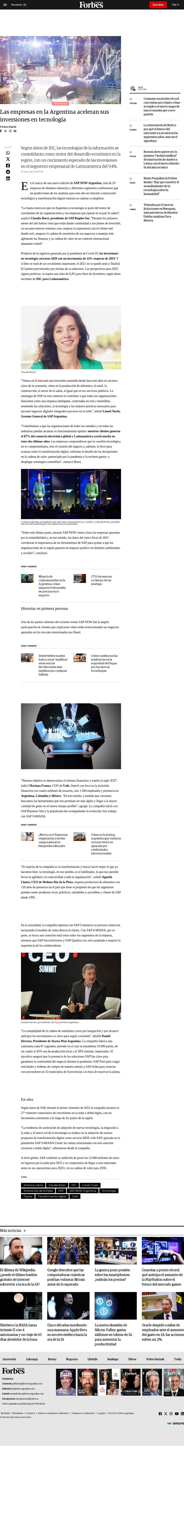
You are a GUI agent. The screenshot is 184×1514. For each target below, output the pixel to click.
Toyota (28, 1196)
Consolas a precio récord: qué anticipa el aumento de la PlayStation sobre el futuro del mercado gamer (162, 1277)
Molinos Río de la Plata (38, 1190)
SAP (61, 1190)
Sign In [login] (175, 4)
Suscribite (158, 4)
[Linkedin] (182, 1414)
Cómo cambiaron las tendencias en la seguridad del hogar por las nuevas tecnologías (104, 663)
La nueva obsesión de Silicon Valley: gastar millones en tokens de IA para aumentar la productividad (113, 1335)
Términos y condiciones (83, 1413)
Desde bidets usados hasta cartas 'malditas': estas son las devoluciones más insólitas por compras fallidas (53, 665)
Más (159, 88)
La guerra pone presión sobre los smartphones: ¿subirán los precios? (112, 1275)
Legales (102, 1413)
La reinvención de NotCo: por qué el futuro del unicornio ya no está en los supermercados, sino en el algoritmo (161, 133)
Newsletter (18, 1413)
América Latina (33, 1185)
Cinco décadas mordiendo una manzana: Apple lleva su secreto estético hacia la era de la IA (67, 1332)
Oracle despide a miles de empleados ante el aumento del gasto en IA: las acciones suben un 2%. (163, 1332)
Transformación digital (52, 1196)
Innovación (9, 1359)
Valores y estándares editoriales (53, 1413)
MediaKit (5, 1413)
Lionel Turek (90, 1185)
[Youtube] (177, 1414)
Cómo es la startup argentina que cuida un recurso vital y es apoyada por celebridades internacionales (106, 844)
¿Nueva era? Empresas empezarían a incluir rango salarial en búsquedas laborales (53, 840)
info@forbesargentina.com (22, 1389)
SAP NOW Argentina (82, 1190)
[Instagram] (171, 1414)
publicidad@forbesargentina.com (27, 1384)
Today (177, 1359)
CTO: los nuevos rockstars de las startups (101, 580)
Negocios (72, 1359)
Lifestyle (92, 1359)
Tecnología (109, 1190)
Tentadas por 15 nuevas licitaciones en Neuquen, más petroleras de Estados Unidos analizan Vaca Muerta (161, 213)
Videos (132, 1359)
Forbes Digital (8, 127)
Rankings (112, 1359)
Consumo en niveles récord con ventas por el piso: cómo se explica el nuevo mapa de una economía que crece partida (162, 106)
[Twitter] (165, 1414)
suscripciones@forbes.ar (27, 1399)
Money (52, 1359)
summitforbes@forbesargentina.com (27, 1394)
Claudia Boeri (57, 1185)
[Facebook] (160, 1414)
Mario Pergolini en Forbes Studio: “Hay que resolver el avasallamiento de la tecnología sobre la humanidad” (161, 186)
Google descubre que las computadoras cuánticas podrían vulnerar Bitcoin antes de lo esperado (66, 1277)
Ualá (75, 1196)
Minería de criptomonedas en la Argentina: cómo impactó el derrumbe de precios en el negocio (52, 586)
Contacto (30, 1413)
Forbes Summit (155, 1359)
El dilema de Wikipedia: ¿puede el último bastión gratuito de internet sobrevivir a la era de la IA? (20, 1277)
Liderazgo (32, 1359)
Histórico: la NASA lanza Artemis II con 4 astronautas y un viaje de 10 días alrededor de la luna (21, 1332)
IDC (73, 1185)
